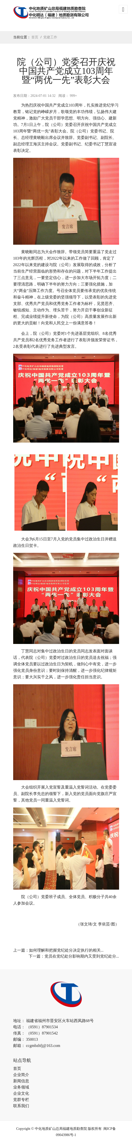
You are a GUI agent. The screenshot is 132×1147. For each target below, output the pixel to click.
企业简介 (21, 1075)
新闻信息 (21, 1081)
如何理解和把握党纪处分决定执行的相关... (66, 950)
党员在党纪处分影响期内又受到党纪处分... (81, 956)
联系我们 (21, 1106)
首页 (34, 37)
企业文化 (21, 1093)
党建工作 (50, 37)
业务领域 (21, 1087)
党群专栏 (21, 1099)
